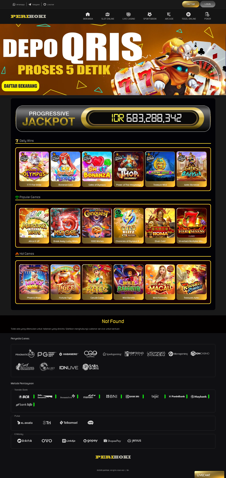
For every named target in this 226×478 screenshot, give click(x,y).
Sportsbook (150, 16)
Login (208, 4)
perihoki (106, 470)
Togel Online (189, 16)
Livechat (48, 4)
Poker (207, 16)
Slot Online (107, 16)
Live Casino (129, 16)
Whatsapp (19, 4)
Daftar (191, 4)
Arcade (169, 16)
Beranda (88, 16)
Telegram (34, 4)
